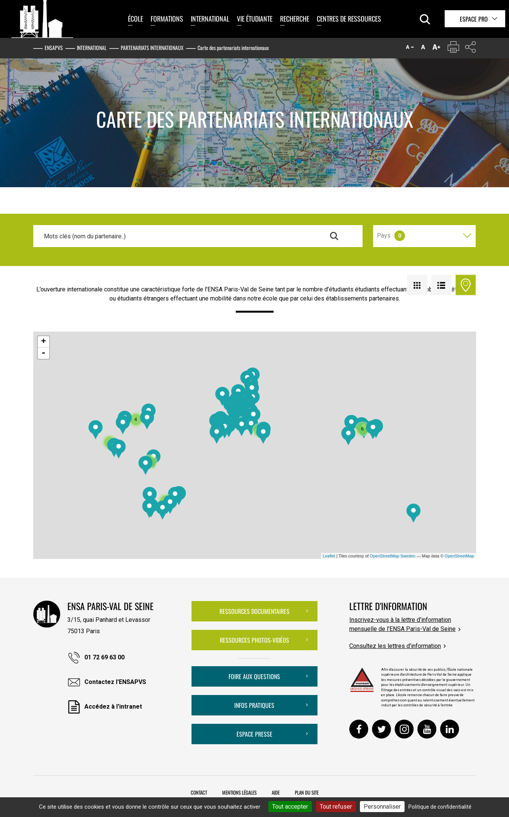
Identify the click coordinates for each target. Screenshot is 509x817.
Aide (276, 792)
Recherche (294, 18)
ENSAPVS (54, 48)
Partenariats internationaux (152, 48)
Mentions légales (239, 792)
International (210, 18)
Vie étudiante (254, 18)
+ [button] (43, 341)
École (135, 18)
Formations (167, 18)
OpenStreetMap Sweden (392, 556)
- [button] (43, 353)
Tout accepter (290, 806)
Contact (199, 792)
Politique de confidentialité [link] (440, 807)
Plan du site (307, 792)
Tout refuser (336, 806)
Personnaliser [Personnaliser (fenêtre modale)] (382, 806)
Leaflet (329, 556)
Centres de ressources (349, 18)
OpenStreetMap (459, 556)
